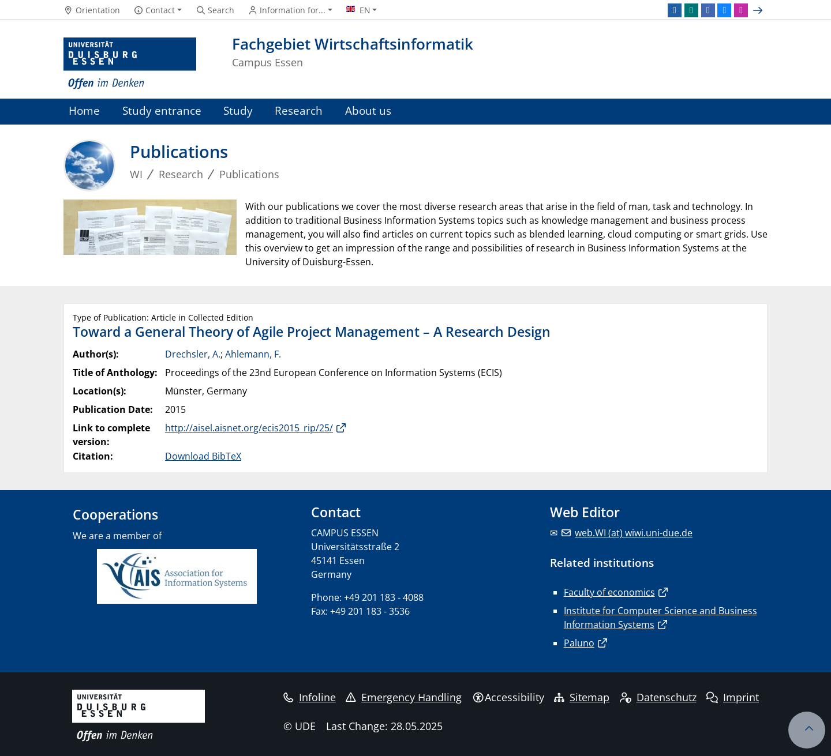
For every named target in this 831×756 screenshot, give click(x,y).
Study (238, 110)
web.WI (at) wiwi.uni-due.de (633, 532)
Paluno (579, 643)
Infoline (309, 697)
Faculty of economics (609, 592)
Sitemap (581, 697)
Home (84, 110)
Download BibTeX (203, 456)
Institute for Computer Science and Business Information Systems (660, 617)
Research (299, 110)
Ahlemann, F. (253, 354)
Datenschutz (658, 697)
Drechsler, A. (192, 354)
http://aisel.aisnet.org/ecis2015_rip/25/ (249, 428)
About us (368, 110)
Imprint (732, 697)
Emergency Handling (404, 697)
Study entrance (161, 110)
